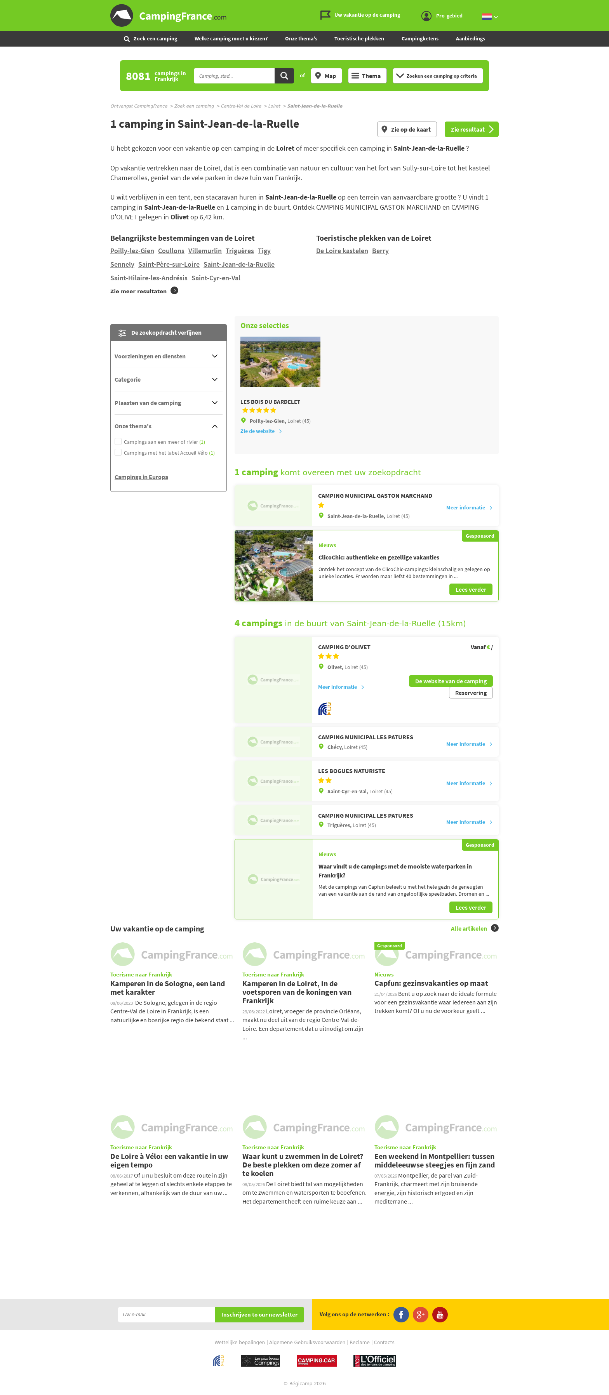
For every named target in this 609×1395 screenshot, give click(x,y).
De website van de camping (451, 681)
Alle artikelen (475, 928)
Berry (380, 250)
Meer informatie (469, 507)
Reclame (360, 1342)
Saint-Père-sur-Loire (169, 264)
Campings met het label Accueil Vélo (169, 453)
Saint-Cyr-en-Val (215, 277)
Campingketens (420, 38)
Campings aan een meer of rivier (164, 442)
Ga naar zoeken (607, 6)
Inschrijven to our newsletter (259, 1315)
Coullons (171, 250)
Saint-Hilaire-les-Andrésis (149, 277)
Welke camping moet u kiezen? (231, 38)
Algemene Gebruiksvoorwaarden (307, 1342)
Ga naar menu (600, 6)
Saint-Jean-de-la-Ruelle (239, 264)
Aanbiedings (470, 38)
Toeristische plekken (359, 38)
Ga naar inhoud (603, 6)
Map (325, 76)
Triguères (240, 250)
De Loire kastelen (342, 250)
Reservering (471, 693)
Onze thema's (301, 38)
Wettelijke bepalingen (239, 1342)
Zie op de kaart (406, 129)
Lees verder (471, 589)
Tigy (264, 250)
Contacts (384, 1342)
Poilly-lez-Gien (132, 250)
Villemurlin (205, 250)
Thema (366, 76)
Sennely (122, 264)
